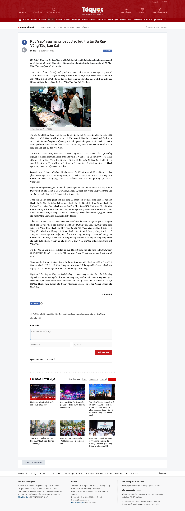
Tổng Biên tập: (23, 497)
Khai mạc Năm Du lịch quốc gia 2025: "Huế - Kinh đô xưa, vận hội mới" (72, 405)
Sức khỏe (102, 20)
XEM (112, 379)
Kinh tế (67, 20)
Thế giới (59, 20)
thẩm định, (58, 314)
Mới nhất (51, 360)
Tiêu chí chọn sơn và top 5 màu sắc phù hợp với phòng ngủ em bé (64, 27)
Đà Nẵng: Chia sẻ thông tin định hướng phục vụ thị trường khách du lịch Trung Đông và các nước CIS (100, 442)
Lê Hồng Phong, (99, 314)
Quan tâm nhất (37, 360)
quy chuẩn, (89, 314)
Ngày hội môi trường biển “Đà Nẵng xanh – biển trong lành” (72, 441)
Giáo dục (92, 20)
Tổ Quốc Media (126, 20)
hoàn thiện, (50, 314)
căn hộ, (42, 314)
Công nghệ (138, 20)
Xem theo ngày (74, 379)
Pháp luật (76, 20)
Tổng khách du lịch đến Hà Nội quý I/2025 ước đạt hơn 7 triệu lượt (42, 441)
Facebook (154, 2)
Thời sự (26, 20)
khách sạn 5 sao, (69, 314)
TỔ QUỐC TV (162, 474)
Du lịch (51, 20)
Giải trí (85, 20)
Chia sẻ (108, 51)
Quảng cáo (158, 20)
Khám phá (148, 20)
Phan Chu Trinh (35, 318)
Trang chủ (22, 474)
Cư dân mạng (113, 20)
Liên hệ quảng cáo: (78, 503)
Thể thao (42, 20)
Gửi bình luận (103, 352)
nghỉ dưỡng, (80, 314)
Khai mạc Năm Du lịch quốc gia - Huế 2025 (42, 403)
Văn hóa (34, 20)
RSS (164, 2)
